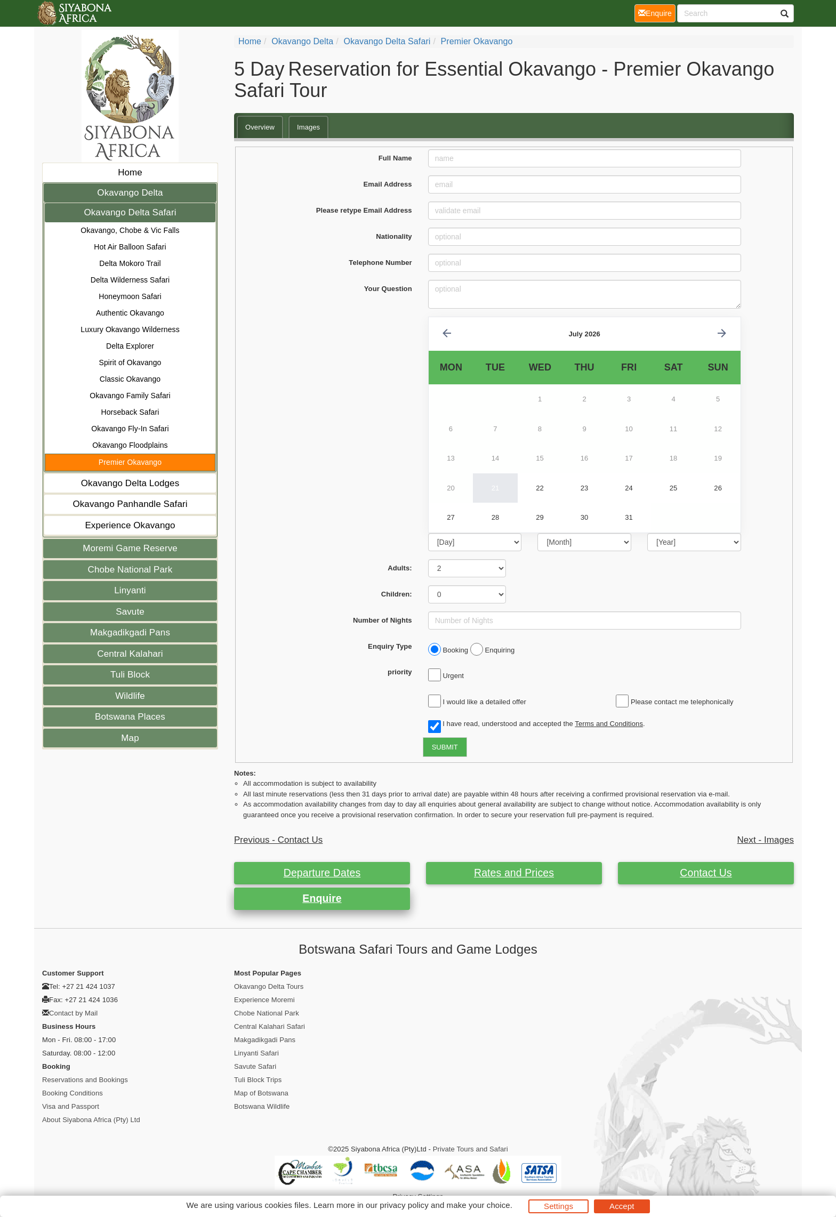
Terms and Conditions (609, 724)
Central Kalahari (130, 654)
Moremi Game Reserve (130, 548)
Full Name (395, 158)
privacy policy (404, 1205)
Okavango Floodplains (129, 445)
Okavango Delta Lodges (130, 483)
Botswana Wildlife (262, 1106)
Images (308, 127)
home (249, 41)
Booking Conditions (72, 1093)
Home (130, 172)
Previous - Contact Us (278, 840)
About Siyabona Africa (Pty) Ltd (91, 1120)
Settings (558, 1206)
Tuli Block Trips (258, 1080)
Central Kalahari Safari (269, 1026)
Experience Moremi (264, 1000)
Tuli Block (130, 675)
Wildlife (130, 696)
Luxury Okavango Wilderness (130, 329)
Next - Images (765, 840)
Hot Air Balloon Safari (130, 247)
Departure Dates (322, 873)
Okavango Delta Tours (268, 986)
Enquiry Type (390, 646)
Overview (260, 127)
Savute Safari (255, 1066)
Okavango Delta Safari (130, 212)
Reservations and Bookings (85, 1080)
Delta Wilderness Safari (130, 280)
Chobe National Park (130, 570)
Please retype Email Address (364, 210)
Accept (621, 1206)
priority (400, 672)
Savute (130, 612)
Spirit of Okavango (130, 362)
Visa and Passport (70, 1106)
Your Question (388, 289)
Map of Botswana (261, 1093)
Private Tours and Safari (470, 1149)
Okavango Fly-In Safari (129, 428)
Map (130, 738)
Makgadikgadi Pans (130, 632)
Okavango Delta (130, 193)
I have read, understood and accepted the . (536, 724)
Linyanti (130, 590)
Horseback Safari (130, 412)
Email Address (388, 184)
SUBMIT (445, 747)
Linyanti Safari (256, 1053)
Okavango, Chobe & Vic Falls (130, 230)
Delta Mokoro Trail (129, 263)
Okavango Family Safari (130, 395)
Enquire (321, 898)
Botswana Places (130, 717)
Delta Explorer (130, 346)
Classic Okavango (130, 379)
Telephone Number (380, 263)
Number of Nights (382, 620)
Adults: (400, 568)
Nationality (394, 236)
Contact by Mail (73, 1013)
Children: (396, 594)
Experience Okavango (130, 525)
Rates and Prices (514, 873)
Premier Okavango (130, 462)
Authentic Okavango (130, 313)
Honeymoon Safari (130, 296)
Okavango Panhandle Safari (130, 504)
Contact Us (706, 873)
